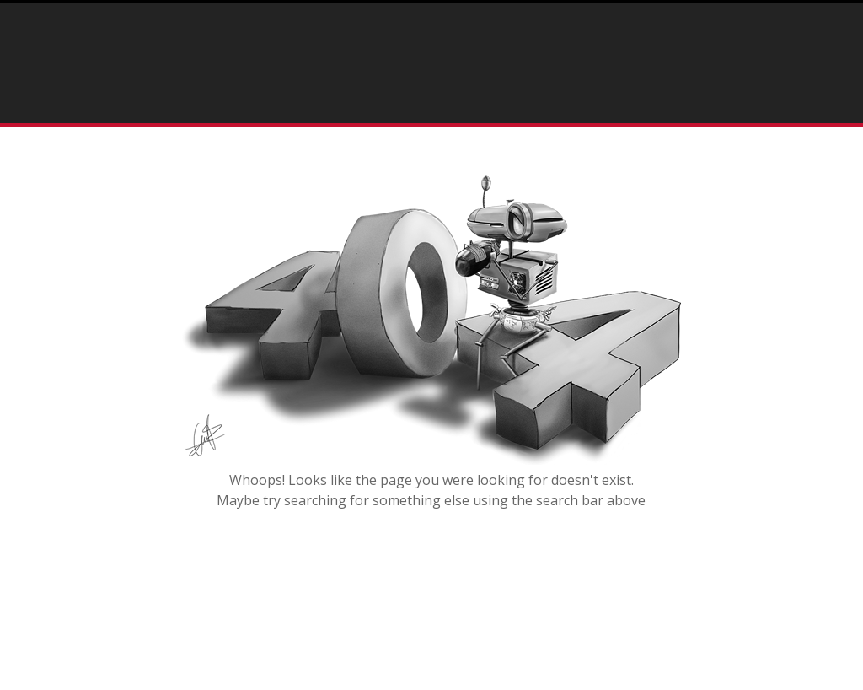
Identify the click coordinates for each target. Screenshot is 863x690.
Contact (694, 105)
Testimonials (593, 105)
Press (506, 105)
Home (339, 105)
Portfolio (414, 105)
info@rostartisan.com (581, 45)
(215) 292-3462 (314, 45)
